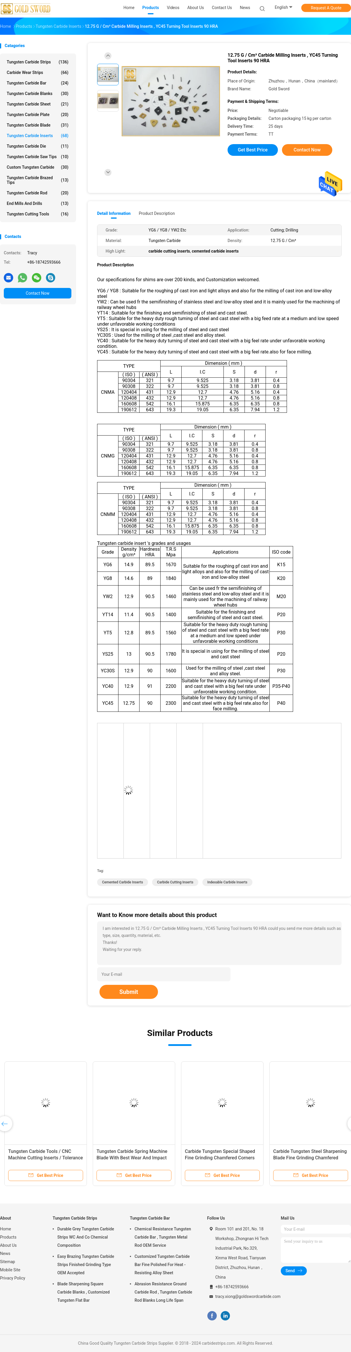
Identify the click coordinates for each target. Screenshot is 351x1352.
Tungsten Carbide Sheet (37, 104)
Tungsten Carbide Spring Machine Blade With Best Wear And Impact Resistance (132, 1158)
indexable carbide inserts (227, 882)
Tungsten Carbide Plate (37, 115)
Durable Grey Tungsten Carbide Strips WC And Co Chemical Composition (85, 1237)
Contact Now (37, 293)
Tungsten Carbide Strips (37, 62)
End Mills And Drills (37, 203)
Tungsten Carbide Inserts (37, 136)
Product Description (157, 213)
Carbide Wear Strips (37, 72)
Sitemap (7, 1261)
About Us (8, 1245)
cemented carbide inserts (122, 882)
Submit (128, 991)
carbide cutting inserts (175, 882)
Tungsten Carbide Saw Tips (37, 157)
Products (8, 1237)
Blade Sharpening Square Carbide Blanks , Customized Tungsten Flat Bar (83, 1292)
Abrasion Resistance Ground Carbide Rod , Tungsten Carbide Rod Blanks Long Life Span (163, 1292)
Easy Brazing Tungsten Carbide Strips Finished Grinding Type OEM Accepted (85, 1264)
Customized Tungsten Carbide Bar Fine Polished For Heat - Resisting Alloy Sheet (162, 1264)
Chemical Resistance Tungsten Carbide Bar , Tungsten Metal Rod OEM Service (163, 1237)
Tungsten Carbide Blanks (37, 93)
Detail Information (113, 213)
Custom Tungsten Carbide (37, 167)
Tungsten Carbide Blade (37, 125)
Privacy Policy (12, 1278)
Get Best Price (253, 150)
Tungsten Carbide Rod (37, 193)
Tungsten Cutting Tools (37, 214)
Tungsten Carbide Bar (37, 83)
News (5, 1253)
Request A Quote (326, 8)
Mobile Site (10, 1270)
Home (5, 1229)
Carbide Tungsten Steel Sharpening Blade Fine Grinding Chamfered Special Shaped (310, 1158)
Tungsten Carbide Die (37, 146)
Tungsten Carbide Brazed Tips (37, 180)
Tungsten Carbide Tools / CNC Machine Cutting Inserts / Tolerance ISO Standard (45, 1158)
